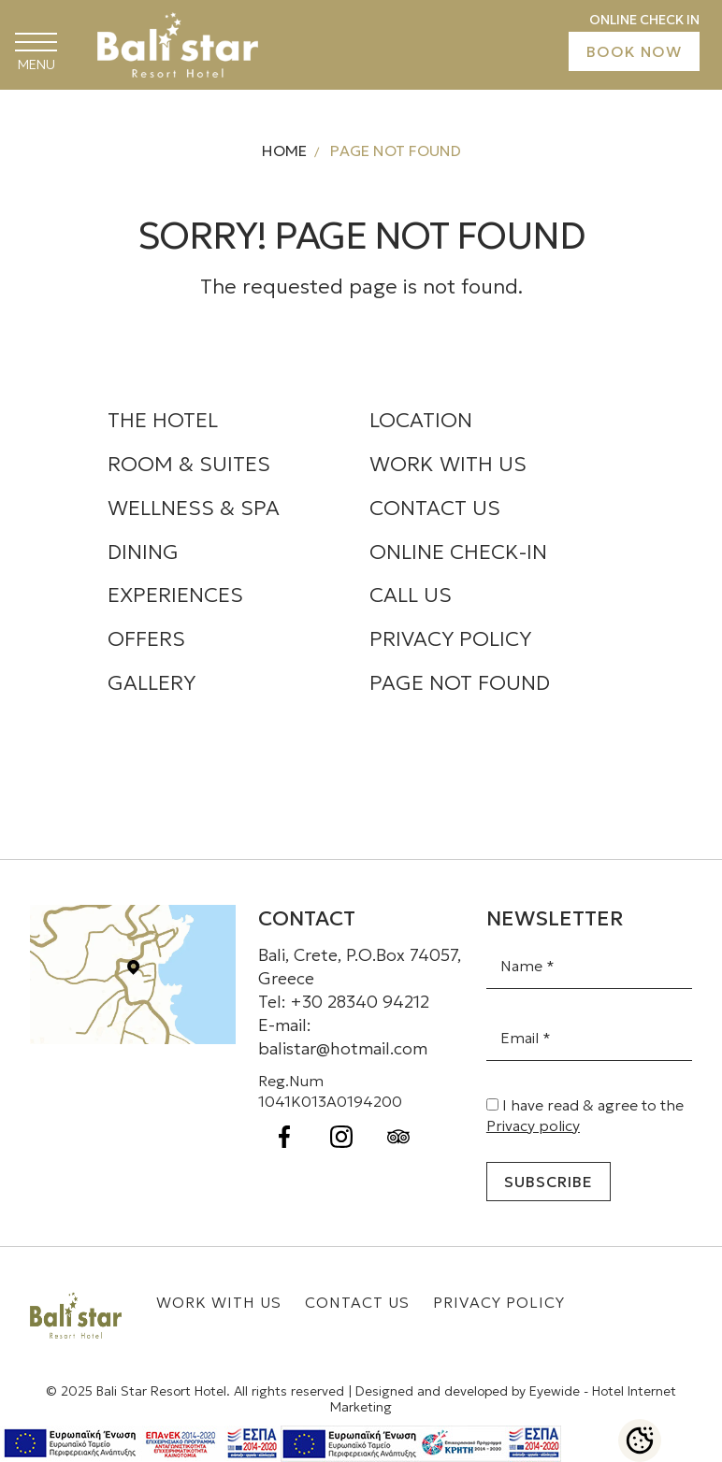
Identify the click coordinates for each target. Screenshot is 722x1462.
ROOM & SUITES (189, 464)
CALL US (410, 595)
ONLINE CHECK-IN (458, 552)
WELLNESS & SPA (194, 508)
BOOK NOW (634, 51)
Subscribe (548, 1181)
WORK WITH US (448, 464)
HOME (284, 150)
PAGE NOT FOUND (459, 682)
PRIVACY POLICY (450, 639)
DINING (143, 552)
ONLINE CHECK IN (644, 19)
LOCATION (420, 420)
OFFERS (146, 639)
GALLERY (151, 682)
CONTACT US (434, 508)
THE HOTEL (163, 420)
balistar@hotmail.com (342, 1048)
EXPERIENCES (175, 595)
